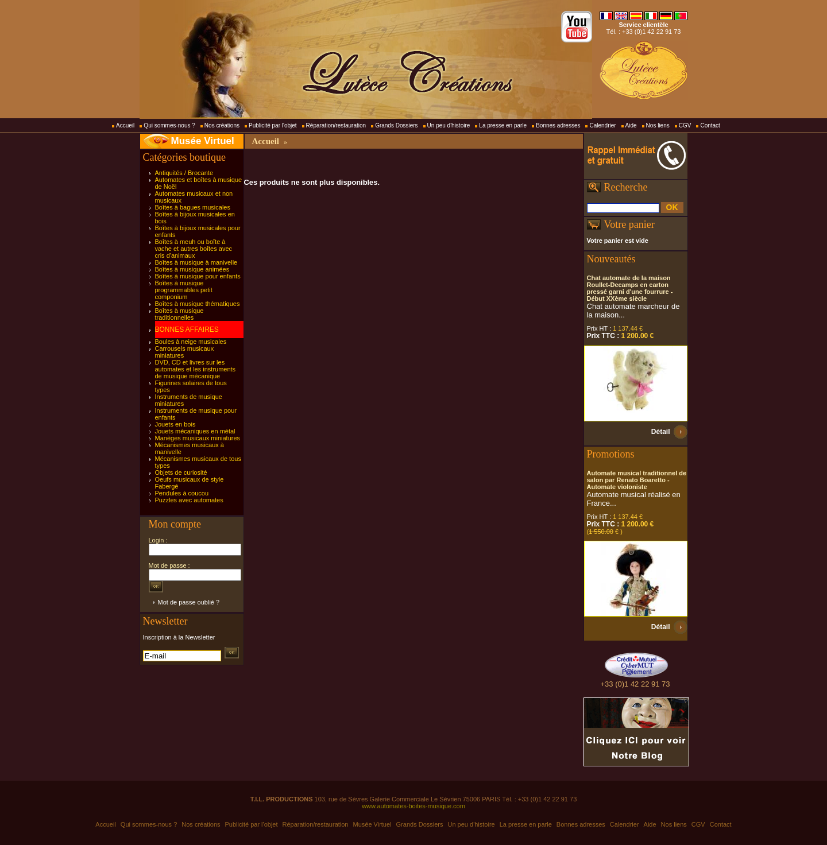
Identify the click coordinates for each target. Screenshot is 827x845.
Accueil (125, 125)
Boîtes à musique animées (192, 269)
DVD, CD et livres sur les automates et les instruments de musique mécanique (195, 369)
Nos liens (658, 125)
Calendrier (602, 125)
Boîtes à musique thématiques (197, 303)
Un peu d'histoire (448, 125)
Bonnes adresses (558, 125)
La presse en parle (503, 125)
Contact (710, 125)
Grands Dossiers (396, 125)
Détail (660, 432)
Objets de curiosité (181, 472)
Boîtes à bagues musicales (192, 207)
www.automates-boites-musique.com (413, 806)
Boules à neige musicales (191, 341)
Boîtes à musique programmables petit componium (183, 290)
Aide (631, 125)
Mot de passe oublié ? (189, 602)
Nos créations (221, 125)
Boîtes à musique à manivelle (196, 262)
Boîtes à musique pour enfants (198, 276)
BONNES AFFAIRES (187, 329)
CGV (685, 125)
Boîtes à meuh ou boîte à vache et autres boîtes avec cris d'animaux (194, 248)
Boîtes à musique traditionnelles (179, 314)
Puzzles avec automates (189, 500)
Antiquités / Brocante (184, 172)
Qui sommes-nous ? (169, 125)
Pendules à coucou (182, 493)
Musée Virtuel (202, 140)
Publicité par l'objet (273, 125)
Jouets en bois (175, 424)
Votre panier (629, 224)
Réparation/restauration (336, 125)
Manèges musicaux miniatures (198, 438)
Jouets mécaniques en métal (195, 431)
